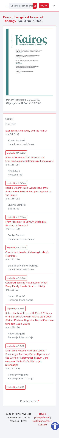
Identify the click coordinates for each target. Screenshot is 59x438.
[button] (53, 6)
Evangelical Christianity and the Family (26, 130)
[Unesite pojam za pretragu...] (21, 6)
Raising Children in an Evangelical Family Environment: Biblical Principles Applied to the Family (28, 191)
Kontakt (42, 424)
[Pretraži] (35, 6)
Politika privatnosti (42, 421)
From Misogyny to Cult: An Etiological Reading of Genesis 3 (25, 223)
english (43, 5)
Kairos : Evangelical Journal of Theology (23, 19)
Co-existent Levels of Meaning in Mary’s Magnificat (27, 254)
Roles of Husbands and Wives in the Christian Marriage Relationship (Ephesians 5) (29, 159)
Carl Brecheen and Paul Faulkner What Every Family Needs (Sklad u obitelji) (26, 284)
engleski (16, 152)
